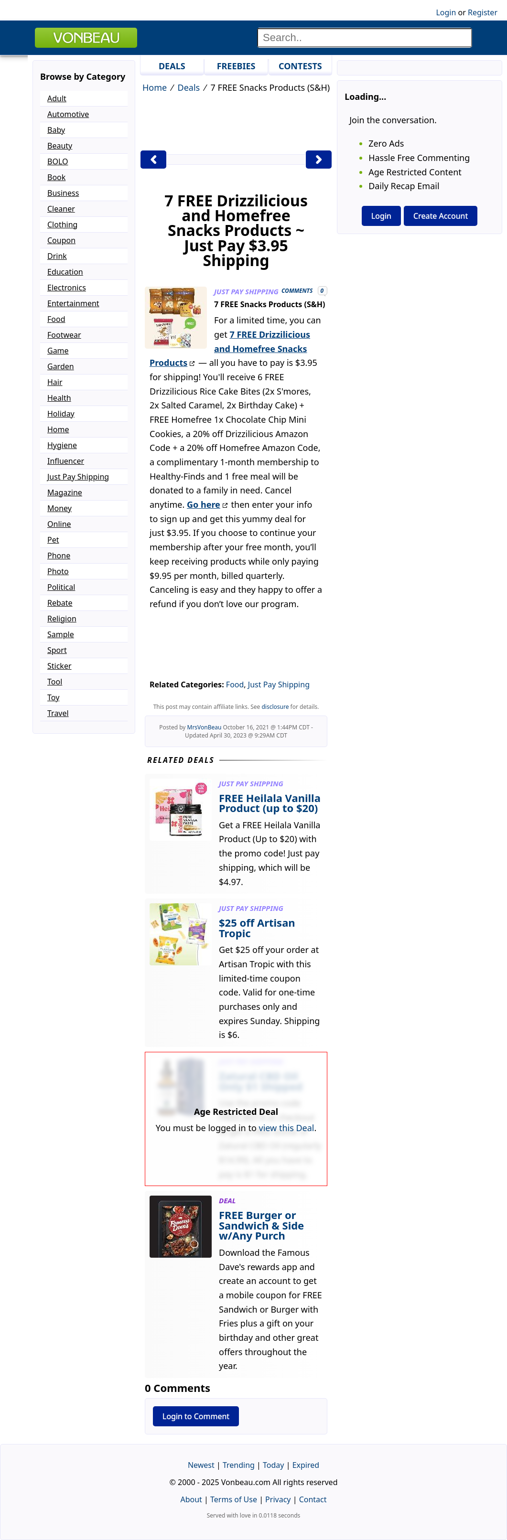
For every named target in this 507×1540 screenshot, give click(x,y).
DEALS (172, 66)
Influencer (65, 461)
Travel (58, 713)
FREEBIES (236, 66)
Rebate (60, 603)
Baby (56, 130)
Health (59, 398)
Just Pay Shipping (279, 684)
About (191, 1499)
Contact (313, 1499)
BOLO (57, 161)
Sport (57, 650)
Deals (189, 87)
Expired (305, 1465)
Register (482, 12)
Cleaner (61, 208)
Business (63, 193)
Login (446, 12)
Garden (60, 366)
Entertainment (73, 303)
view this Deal (286, 1128)
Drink (57, 256)
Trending (239, 1465)
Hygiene (62, 445)
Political (61, 587)
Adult (56, 98)
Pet (53, 540)
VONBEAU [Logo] (86, 37)
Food (235, 684)
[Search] (364, 37)
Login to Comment (195, 1416)
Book (56, 177)
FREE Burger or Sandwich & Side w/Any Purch (261, 1225)
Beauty (59, 145)
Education (65, 272)
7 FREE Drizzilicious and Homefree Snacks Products (230, 348)
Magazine (64, 492)
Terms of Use (233, 1499)
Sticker (59, 666)
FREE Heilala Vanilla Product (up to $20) (270, 803)
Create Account (440, 216)
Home (154, 87)
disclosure (275, 707)
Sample (60, 634)
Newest (201, 1465)
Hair (55, 382)
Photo (58, 571)
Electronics (66, 287)
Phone (58, 555)
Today (273, 1465)
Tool (54, 681)
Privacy (278, 1499)
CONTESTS (300, 66)
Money (59, 508)
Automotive (68, 114)
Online (59, 524)
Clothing (62, 224)
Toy (53, 697)
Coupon (61, 240)
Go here (203, 504)
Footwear (64, 335)
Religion (61, 618)
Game (58, 350)
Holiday (61, 413)
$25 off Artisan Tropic (257, 927)
